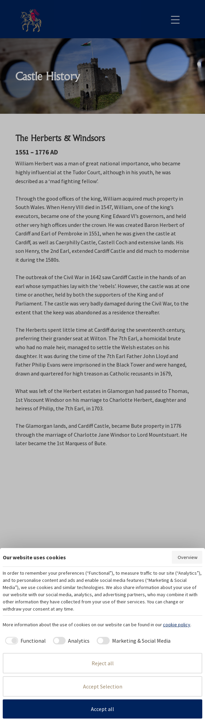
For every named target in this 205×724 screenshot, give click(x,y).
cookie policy (176, 624)
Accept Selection (102, 686)
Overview (187, 557)
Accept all (102, 709)
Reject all (103, 663)
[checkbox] (24, 641)
